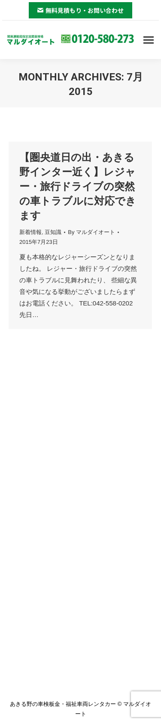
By (91, 232)
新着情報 (30, 232)
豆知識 (53, 232)
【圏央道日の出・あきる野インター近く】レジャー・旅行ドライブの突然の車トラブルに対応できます (77, 186)
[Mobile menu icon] (149, 40)
